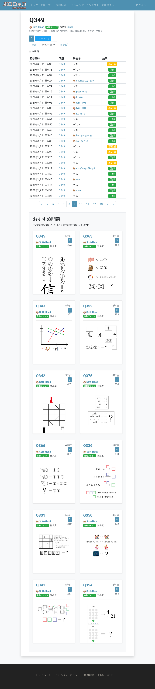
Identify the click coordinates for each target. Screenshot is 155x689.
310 (69, 523)
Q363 (88, 236)
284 (117, 593)
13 (101, 204)
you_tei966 (82, 141)
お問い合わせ (105, 674)
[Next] (107, 204)
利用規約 (89, 674)
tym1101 (81, 102)
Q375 (88, 376)
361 (69, 454)
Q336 (88, 445)
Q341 (40, 585)
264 (117, 384)
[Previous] (48, 204)
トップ (34, 5)
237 (69, 593)
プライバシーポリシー (67, 674)
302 (69, 244)
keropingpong (84, 135)
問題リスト (108, 5)
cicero (79, 190)
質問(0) (64, 44)
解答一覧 (47, 44)
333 (117, 454)
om (78, 179)
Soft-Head (38, 27)
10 (80, 204)
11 (87, 204)
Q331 (40, 515)
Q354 (88, 585)
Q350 (88, 515)
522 (117, 523)
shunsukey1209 (85, 80)
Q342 (40, 376)
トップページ (43, 674)
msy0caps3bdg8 (85, 168)
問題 (34, 44)
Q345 (40, 236)
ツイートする (43, 38)
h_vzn (79, 97)
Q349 (62, 64)
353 (117, 244)
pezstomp (81, 91)
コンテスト (92, 5)
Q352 (88, 306)
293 (117, 314)
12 (94, 204)
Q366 (40, 445)
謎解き (71, 27)
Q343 (40, 306)
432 (69, 384)
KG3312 (80, 113)
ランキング (77, 5)
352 (69, 314)
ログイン (141, 5)
